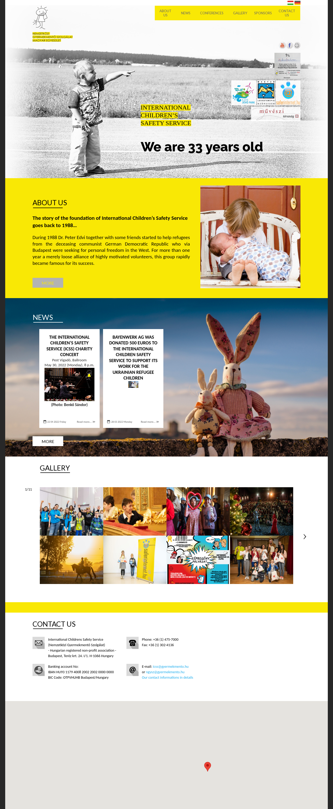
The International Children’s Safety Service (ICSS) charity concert (69, 346)
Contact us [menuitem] (287, 13)
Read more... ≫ (86, 421)
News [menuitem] (186, 13)
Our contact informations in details (167, 677)
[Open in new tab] (289, 48)
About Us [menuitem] (166, 13)
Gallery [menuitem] (241, 13)
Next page (305, 536)
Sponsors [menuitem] (263, 13)
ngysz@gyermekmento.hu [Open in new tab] (165, 672)
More (48, 282)
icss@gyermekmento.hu (171, 666)
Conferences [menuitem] (212, 13)
